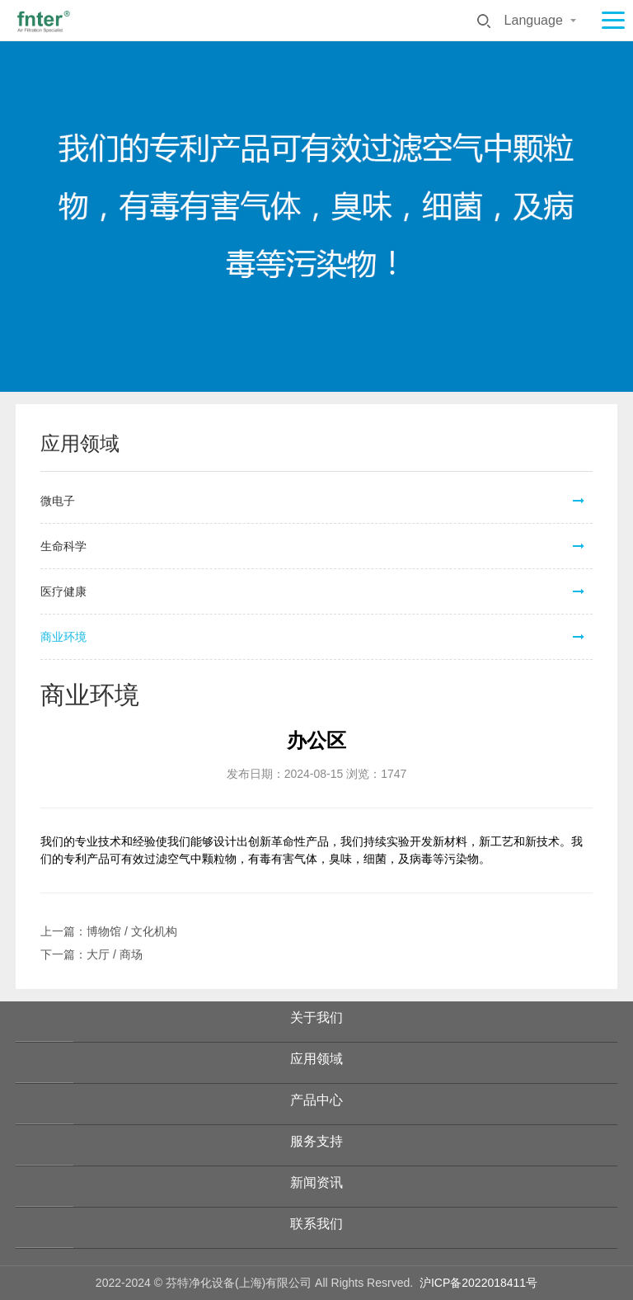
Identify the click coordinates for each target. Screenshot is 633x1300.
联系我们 (316, 1224)
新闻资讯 (316, 1182)
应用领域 (316, 1059)
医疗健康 (63, 591)
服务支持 (316, 1141)
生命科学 (63, 546)
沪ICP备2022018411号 (478, 1282)
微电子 (57, 500)
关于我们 (316, 1017)
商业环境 (63, 636)
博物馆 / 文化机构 (132, 931)
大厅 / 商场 (115, 954)
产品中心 (316, 1100)
